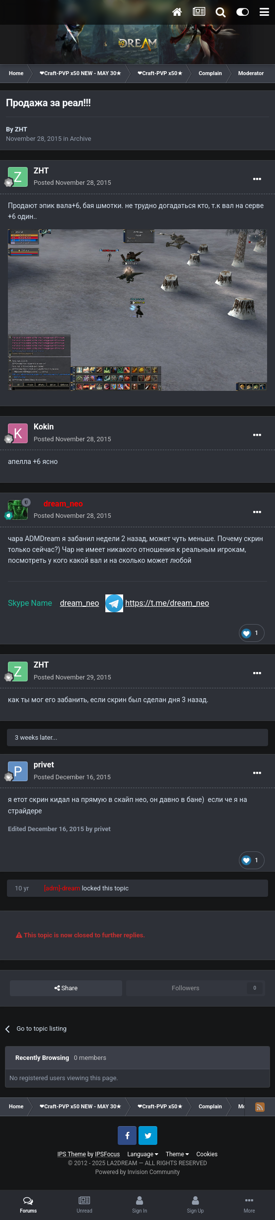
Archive (80, 138)
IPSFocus (107, 1154)
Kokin (44, 426)
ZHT (21, 129)
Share (66, 988)
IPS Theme (71, 1154)
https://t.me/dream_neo (167, 603)
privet (44, 764)
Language (142, 1154)
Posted (72, 182)
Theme (177, 1154)
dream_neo (79, 603)
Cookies (207, 1154)
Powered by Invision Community (137, 1172)
